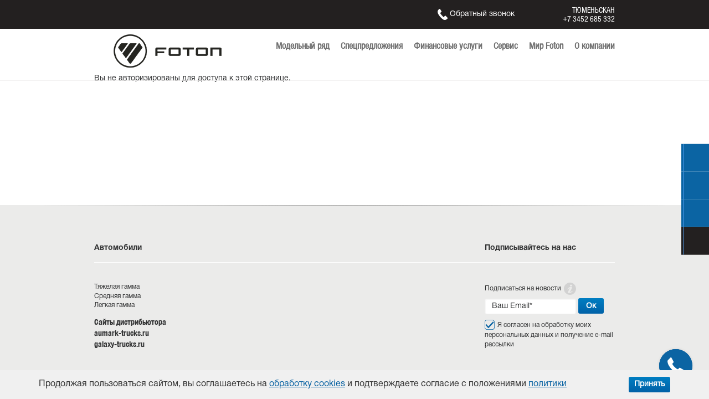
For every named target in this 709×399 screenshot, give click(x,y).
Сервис (506, 45)
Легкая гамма (114, 305)
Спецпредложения (372, 45)
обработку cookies (307, 384)
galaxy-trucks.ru (119, 344)
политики (547, 384)
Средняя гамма (117, 296)
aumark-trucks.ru (121, 333)
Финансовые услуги (448, 45)
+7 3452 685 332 (589, 18)
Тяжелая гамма (117, 287)
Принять (649, 384)
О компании (594, 45)
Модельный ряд (303, 45)
